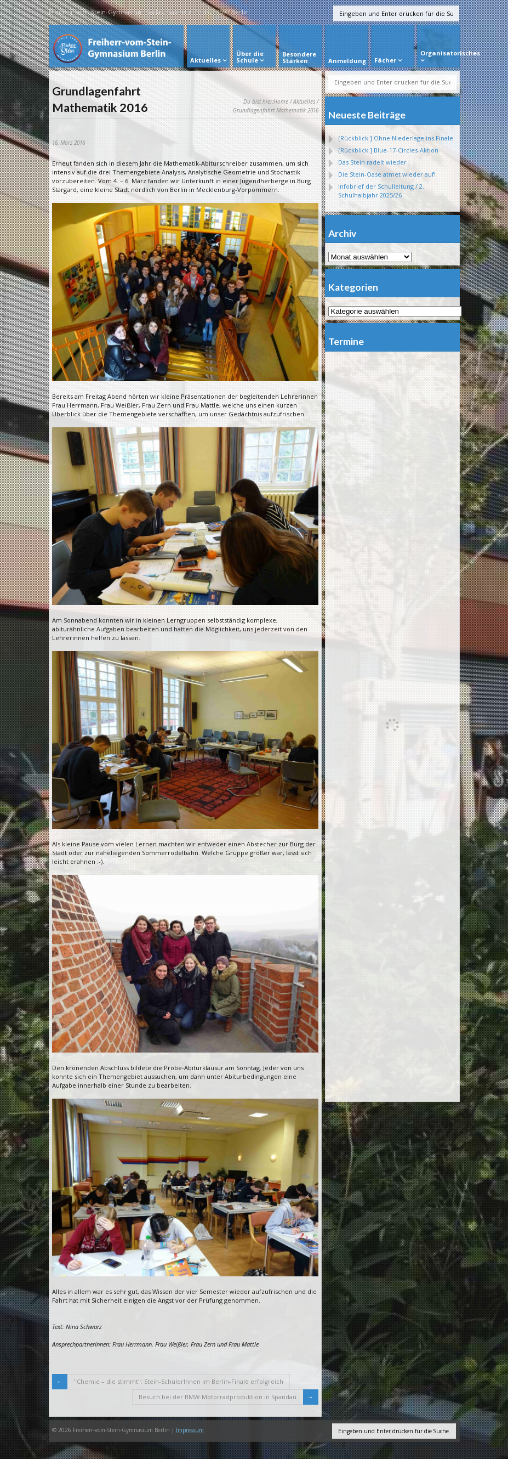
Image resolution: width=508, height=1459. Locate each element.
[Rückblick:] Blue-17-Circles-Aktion (388, 150)
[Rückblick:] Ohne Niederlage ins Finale (395, 138)
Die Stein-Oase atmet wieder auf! (387, 174)
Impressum (190, 1430)
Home (280, 101)
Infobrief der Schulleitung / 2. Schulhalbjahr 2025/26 (381, 190)
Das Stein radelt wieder (372, 162)
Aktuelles (304, 101)
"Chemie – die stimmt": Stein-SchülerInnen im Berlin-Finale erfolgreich (178, 1381)
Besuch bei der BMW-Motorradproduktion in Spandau (217, 1397)
